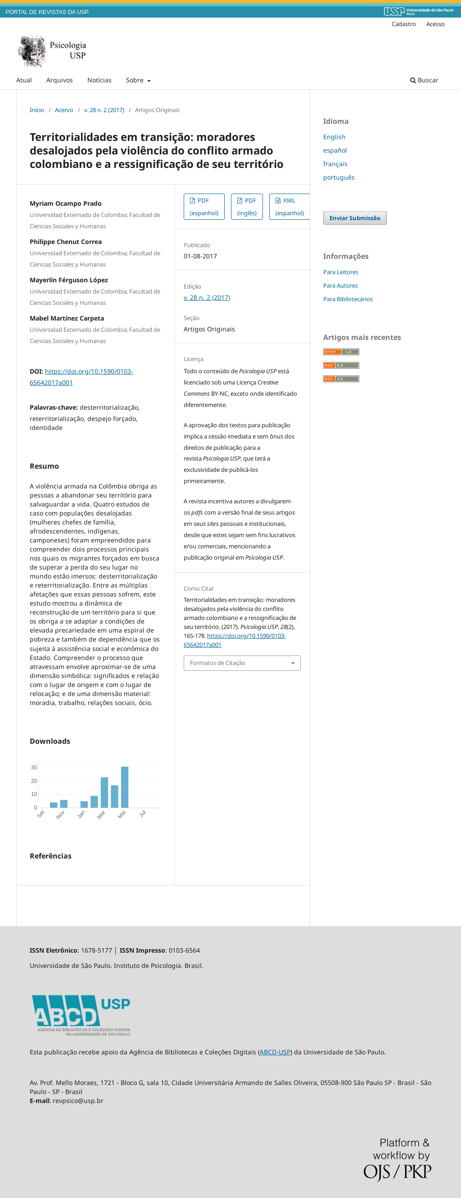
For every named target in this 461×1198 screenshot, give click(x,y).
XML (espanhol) (290, 206)
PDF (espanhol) (204, 206)
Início (37, 110)
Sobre (135, 80)
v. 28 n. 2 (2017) (104, 110)
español (335, 150)
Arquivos (59, 80)
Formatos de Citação (217, 663)
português (339, 177)
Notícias (99, 80)
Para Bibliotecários (348, 299)
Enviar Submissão (355, 218)
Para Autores (340, 285)
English (334, 136)
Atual (24, 80)
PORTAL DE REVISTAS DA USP (47, 12)
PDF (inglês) (247, 206)
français (335, 163)
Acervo (64, 110)
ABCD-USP (275, 1052)
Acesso (435, 24)
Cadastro (404, 24)
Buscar (424, 80)
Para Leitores (340, 272)
